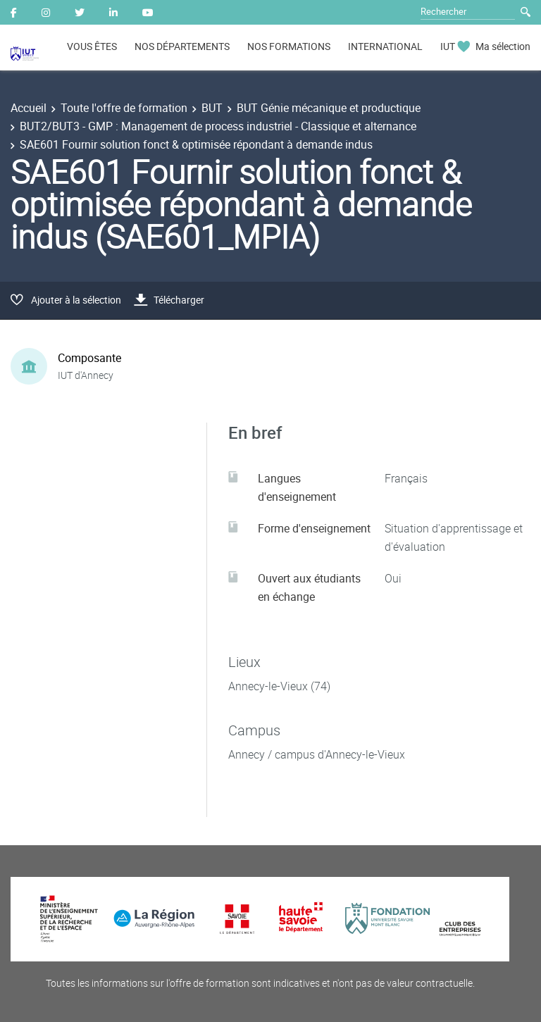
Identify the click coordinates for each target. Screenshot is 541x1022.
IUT (447, 46)
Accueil (28, 108)
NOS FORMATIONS (288, 46)
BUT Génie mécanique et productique (329, 108)
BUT (212, 108)
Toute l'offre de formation (124, 108)
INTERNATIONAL (385, 46)
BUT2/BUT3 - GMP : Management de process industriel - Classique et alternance (218, 126)
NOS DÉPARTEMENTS (182, 46)
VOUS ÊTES (92, 46)
